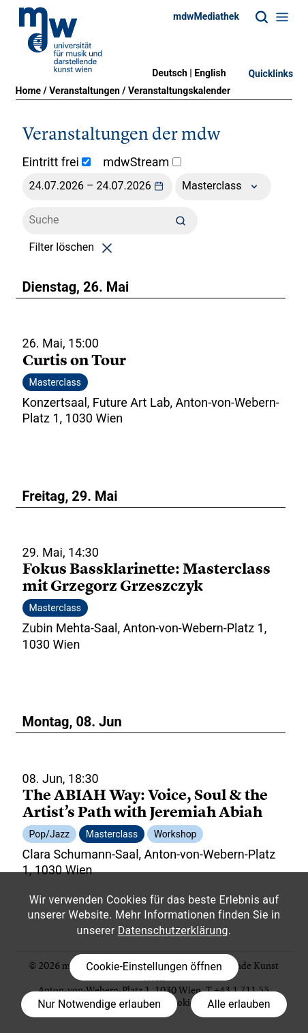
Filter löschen (73, 247)
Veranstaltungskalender (179, 90)
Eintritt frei (56, 162)
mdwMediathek (206, 16)
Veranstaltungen (84, 90)
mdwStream (142, 162)
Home (28, 90)
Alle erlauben (238, 1004)
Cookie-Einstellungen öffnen (153, 966)
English (210, 72)
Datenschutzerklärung (173, 930)
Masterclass (223, 186)
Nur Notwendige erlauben (99, 1004)
